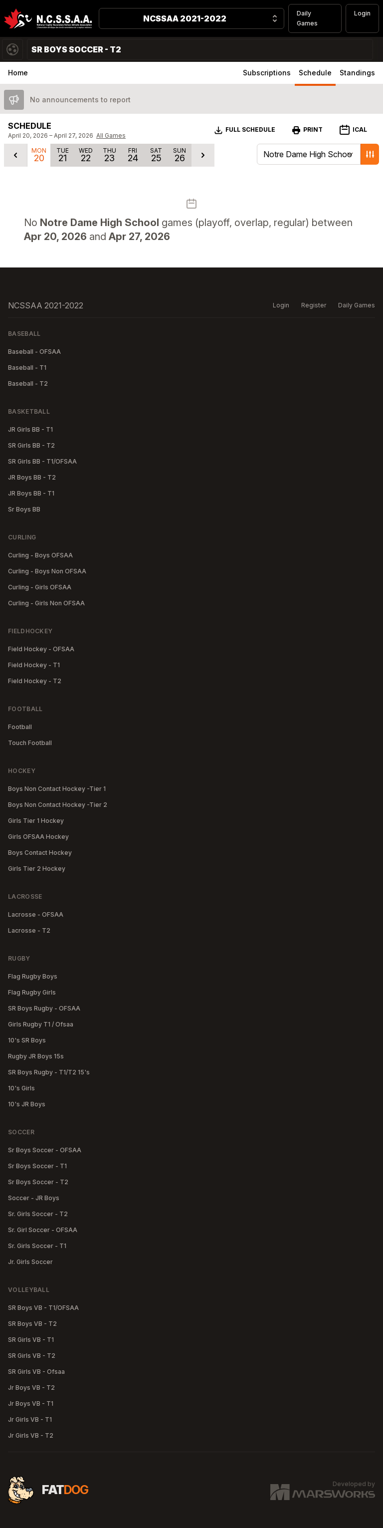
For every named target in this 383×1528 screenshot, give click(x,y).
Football (20, 727)
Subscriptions (267, 72)
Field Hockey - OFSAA (41, 649)
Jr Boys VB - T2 (31, 1387)
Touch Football (30, 743)
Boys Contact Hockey (40, 852)
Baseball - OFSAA (34, 351)
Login (362, 13)
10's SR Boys (27, 1040)
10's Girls (21, 1088)
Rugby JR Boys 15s (36, 1056)
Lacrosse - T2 (29, 930)
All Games (111, 135)
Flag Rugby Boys (32, 976)
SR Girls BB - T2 (31, 445)
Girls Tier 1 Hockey (36, 820)
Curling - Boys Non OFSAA (47, 571)
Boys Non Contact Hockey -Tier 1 (57, 788)
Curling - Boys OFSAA (40, 555)
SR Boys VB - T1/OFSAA (43, 1307)
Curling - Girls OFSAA (39, 587)
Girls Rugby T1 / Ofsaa (40, 1024)
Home (18, 72)
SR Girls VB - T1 (31, 1339)
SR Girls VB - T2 (31, 1355)
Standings (357, 72)
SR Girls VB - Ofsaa (36, 1371)
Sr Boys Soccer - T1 (37, 1166)
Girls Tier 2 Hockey (36, 868)
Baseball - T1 (27, 367)
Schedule (315, 72)
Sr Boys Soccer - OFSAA (44, 1150)
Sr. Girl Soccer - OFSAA (42, 1230)
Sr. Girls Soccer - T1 (37, 1246)
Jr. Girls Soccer (30, 1262)
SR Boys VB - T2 (32, 1323)
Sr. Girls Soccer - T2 (38, 1214)
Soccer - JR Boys (33, 1198)
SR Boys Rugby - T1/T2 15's (49, 1072)
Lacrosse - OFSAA (35, 914)
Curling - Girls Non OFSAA (46, 603)
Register (313, 305)
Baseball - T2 (28, 383)
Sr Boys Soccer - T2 (38, 1182)
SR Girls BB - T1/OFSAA (42, 461)
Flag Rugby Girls (32, 992)
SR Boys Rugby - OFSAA (44, 1008)
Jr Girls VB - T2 (30, 1435)
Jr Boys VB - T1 (30, 1403)
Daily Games (307, 18)
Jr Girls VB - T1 (30, 1419)
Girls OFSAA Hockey (38, 836)
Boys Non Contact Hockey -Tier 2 (57, 804)
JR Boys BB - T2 (32, 477)
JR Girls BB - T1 (30, 429)
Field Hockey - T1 (34, 665)
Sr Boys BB (24, 509)
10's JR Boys (26, 1104)
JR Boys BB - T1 (31, 493)
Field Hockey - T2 (34, 681)
